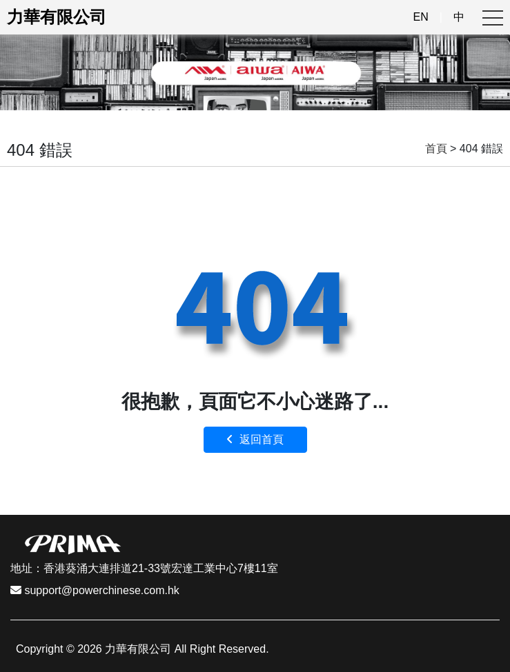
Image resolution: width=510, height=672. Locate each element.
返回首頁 (255, 439)
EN (421, 17)
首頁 (436, 148)
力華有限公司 (56, 17)
